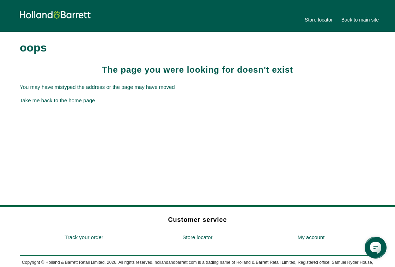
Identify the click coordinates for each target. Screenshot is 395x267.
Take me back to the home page (57, 100)
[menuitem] (84, 237)
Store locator (319, 20)
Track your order (84, 237)
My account (311, 237)
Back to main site (360, 20)
